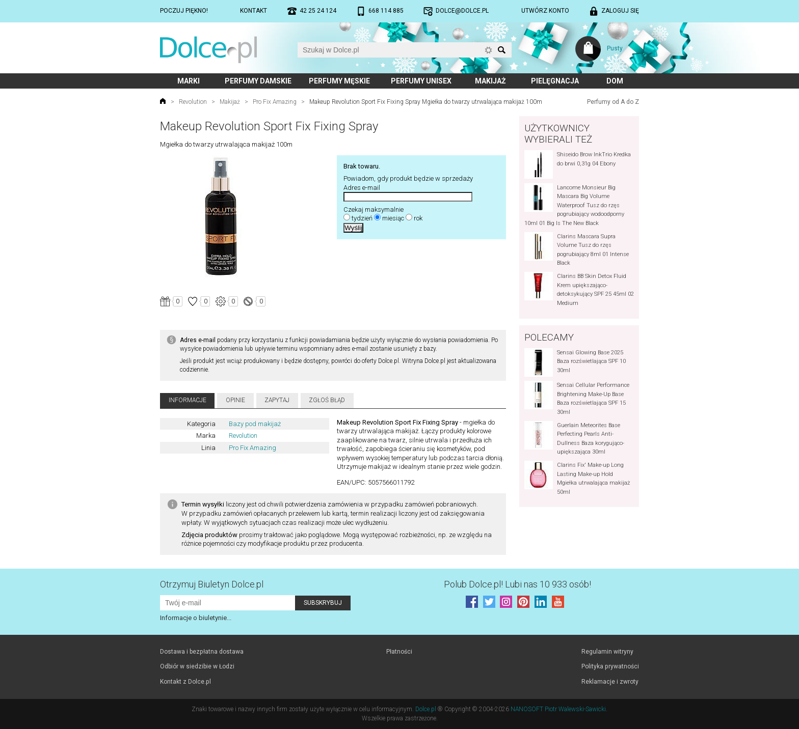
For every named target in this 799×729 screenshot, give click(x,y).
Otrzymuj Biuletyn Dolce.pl (211, 584)
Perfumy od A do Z (613, 101)
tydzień (362, 218)
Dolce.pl (425, 709)
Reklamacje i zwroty (609, 681)
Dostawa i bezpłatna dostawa (202, 651)
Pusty (615, 48)
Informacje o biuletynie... (195, 618)
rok (418, 218)
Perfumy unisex (421, 81)
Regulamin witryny (607, 651)
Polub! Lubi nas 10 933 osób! (517, 584)
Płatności (399, 651)
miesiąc (393, 218)
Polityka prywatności (610, 666)
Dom (614, 81)
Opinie (235, 400)
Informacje (187, 400)
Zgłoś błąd (327, 400)
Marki (188, 81)
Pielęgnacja (555, 81)
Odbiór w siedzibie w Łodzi (197, 666)
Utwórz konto (545, 10)
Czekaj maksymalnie (373, 209)
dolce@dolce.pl (462, 10)
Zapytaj (276, 400)
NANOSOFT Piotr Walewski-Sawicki (558, 709)
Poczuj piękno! (184, 10)
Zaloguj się (620, 10)
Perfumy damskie (258, 81)
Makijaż (490, 81)
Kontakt (253, 10)
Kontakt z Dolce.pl (185, 681)
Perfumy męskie (339, 81)
